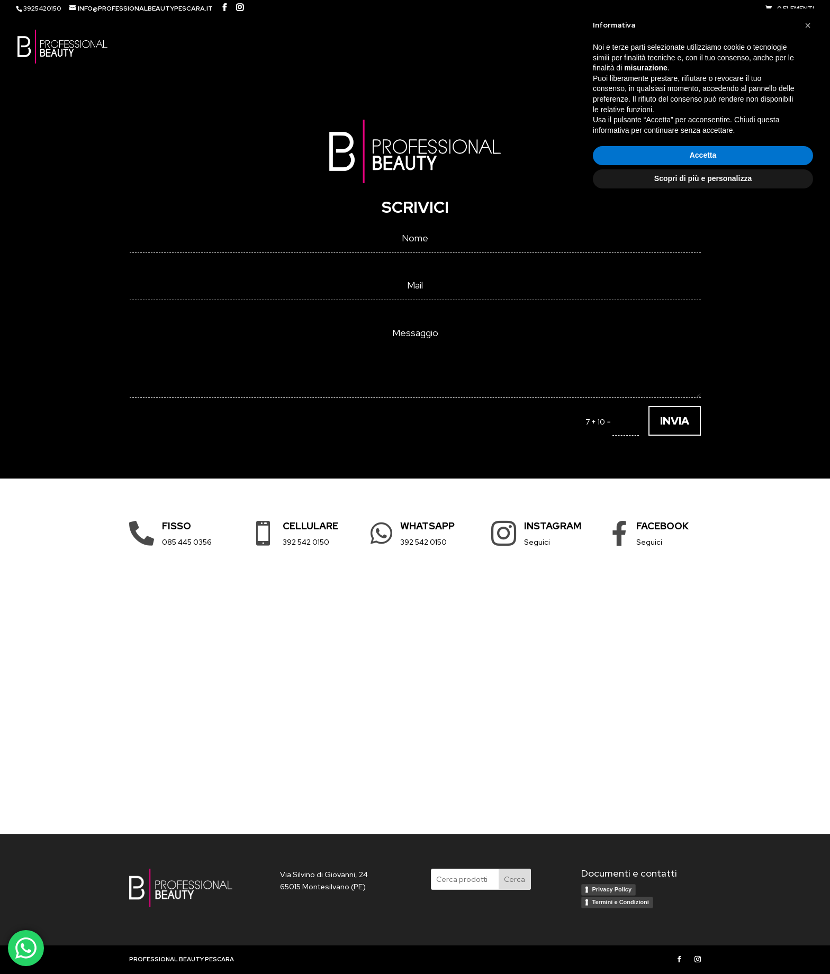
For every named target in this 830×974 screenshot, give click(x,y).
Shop (671, 47)
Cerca (514, 879)
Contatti (773, 47)
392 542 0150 (306, 542)
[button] (807, 791)
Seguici (537, 542)
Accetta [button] (703, 922)
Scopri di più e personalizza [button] (703, 945)
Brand (717, 47)
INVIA (674, 421)
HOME (636, 47)
